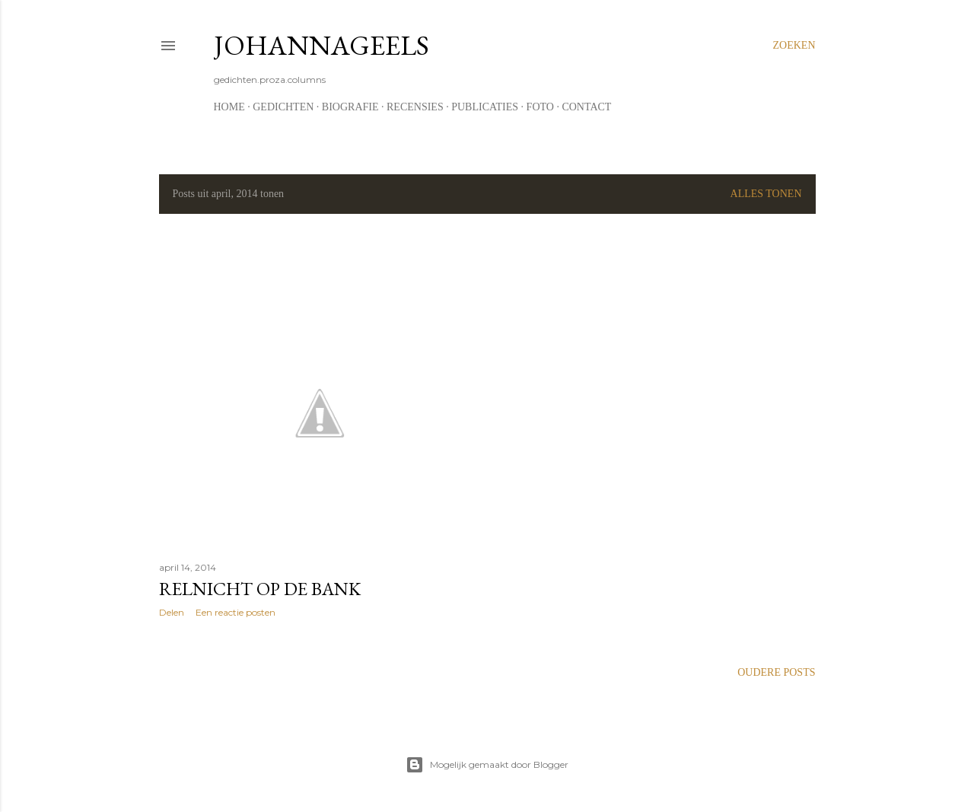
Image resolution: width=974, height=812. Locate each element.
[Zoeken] (794, 45)
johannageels (321, 45)
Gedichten (283, 107)
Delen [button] (171, 612)
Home (229, 107)
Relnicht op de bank (260, 588)
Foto (540, 107)
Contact (586, 107)
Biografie (350, 107)
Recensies (415, 107)
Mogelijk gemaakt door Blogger (487, 765)
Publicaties (484, 107)
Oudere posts (776, 672)
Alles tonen (766, 193)
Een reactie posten (235, 612)
